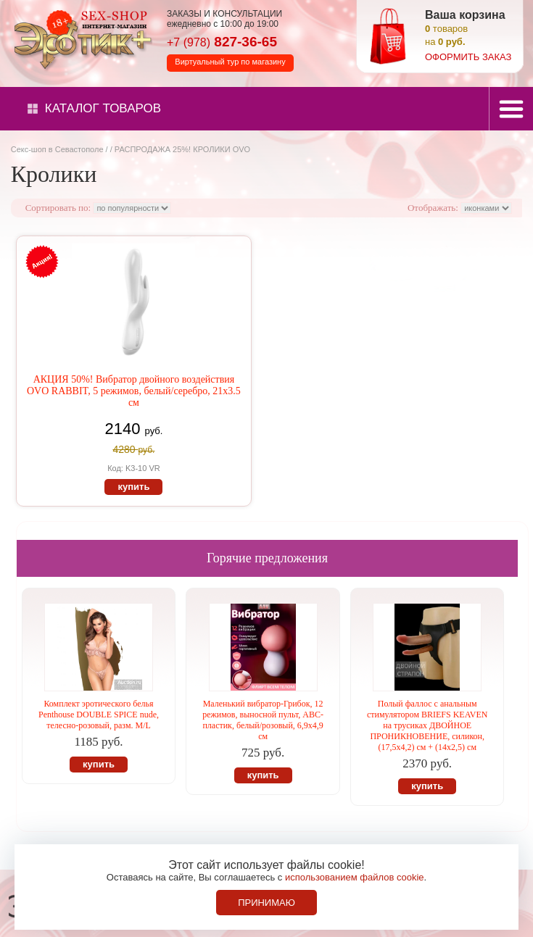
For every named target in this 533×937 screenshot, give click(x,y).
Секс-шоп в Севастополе (57, 149)
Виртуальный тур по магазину (230, 61)
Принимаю (266, 902)
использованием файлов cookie (354, 877)
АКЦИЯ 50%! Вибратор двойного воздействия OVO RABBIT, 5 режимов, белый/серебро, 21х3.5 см (134, 391)
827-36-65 (222, 41)
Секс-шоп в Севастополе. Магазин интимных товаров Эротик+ (79, 38)
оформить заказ (468, 56)
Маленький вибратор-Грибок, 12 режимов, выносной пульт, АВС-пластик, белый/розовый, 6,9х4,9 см (262, 720)
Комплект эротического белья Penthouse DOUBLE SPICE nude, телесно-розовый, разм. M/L (98, 714)
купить (133, 486)
